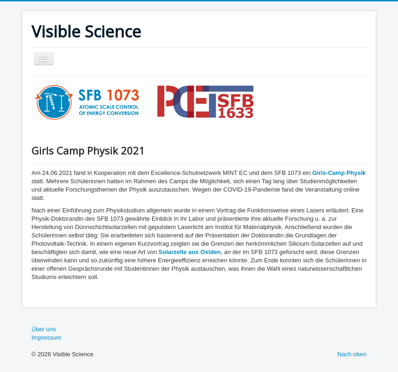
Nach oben (352, 354)
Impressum (46, 337)
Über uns (43, 329)
